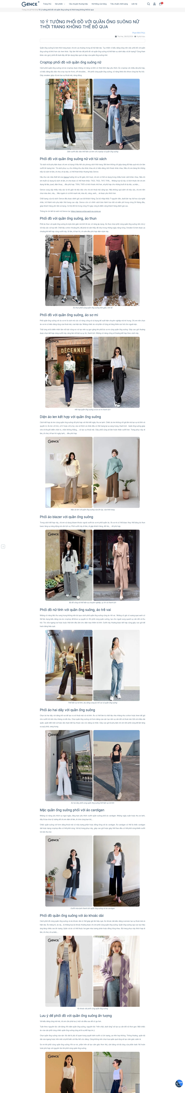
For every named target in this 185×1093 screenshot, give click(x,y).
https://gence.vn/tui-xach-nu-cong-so (86, 211)
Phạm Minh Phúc (138, 33)
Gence (66, 177)
